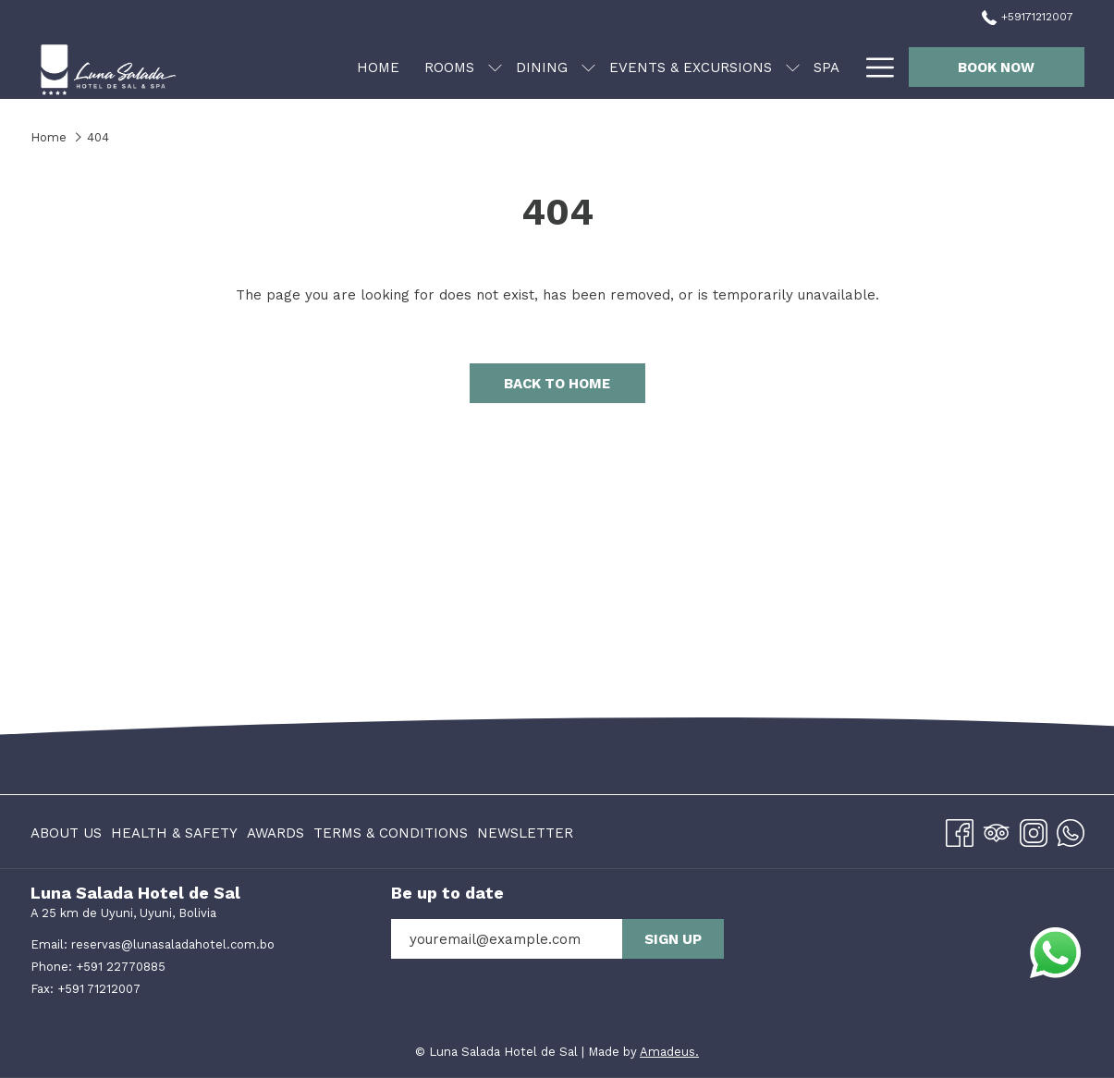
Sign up (673, 939)
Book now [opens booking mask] (996, 67)
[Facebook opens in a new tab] (959, 830)
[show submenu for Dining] (588, 67)
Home (49, 137)
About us (66, 833)
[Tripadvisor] (996, 830)
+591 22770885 (120, 967)
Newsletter (525, 833)
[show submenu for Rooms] (495, 67)
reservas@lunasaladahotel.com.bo (173, 944)
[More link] (873, 67)
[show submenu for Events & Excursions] (793, 67)
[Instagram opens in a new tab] (1033, 830)
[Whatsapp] (1070, 830)
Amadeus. (669, 1052)
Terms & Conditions (390, 833)
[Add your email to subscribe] (506, 939)
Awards (275, 833)
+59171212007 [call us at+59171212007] (1027, 16)
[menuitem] (378, 67)
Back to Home (557, 383)
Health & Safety (174, 833)
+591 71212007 (99, 989)
